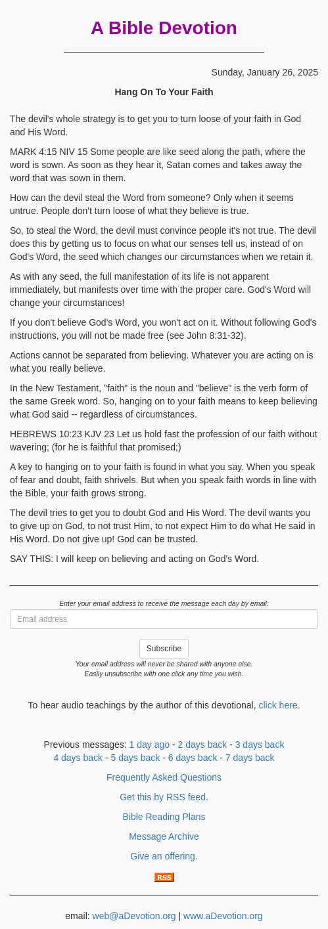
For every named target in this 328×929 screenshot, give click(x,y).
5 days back (135, 757)
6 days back (193, 757)
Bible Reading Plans (163, 816)
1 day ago (149, 744)
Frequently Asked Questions (164, 777)
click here (277, 705)
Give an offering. (163, 856)
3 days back (260, 744)
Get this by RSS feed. (164, 797)
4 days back (78, 757)
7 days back (250, 757)
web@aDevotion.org (134, 916)
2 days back (202, 744)
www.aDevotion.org (223, 916)
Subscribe (164, 648)
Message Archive (164, 836)
